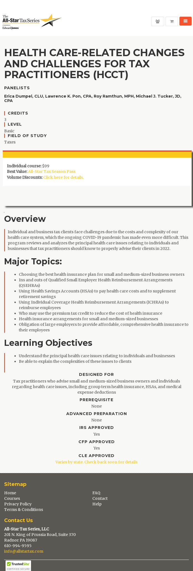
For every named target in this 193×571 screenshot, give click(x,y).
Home (10, 492)
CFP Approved (96, 442)
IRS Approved (96, 428)
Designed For (96, 375)
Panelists (17, 88)
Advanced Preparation (96, 414)
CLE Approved (96, 456)
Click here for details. (63, 177)
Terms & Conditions (23, 509)
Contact (100, 498)
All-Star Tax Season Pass (51, 171)
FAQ (96, 492)
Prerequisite (96, 400)
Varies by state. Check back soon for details (96, 462)
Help (96, 504)
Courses (12, 498)
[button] (18, 565)
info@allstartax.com (23, 551)
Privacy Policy (18, 504)
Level (15, 124)
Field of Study (27, 136)
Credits (18, 113)
